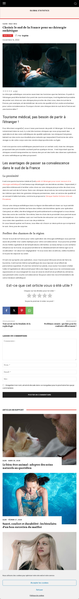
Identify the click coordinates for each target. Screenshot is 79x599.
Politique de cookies (37, 595)
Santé (5, 24)
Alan (5, 461)
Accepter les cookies (39, 583)
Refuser (39, 590)
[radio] (29, 296)
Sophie (25, 36)
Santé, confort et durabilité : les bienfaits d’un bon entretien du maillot (29, 525)
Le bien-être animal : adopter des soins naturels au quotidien (28, 466)
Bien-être (13, 24)
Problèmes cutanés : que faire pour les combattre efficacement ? (60, 325)
